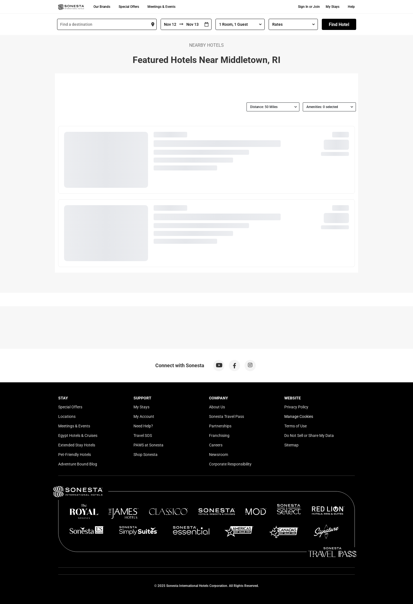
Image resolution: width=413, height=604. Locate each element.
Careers (215, 445)
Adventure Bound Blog (77, 464)
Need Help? (143, 426)
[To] (192, 24)
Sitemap (291, 445)
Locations (67, 416)
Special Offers (129, 7)
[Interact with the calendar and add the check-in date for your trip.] (206, 24)
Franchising (219, 435)
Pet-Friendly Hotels (74, 454)
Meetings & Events (161, 7)
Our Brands (101, 7)
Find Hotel (339, 24)
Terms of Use (295, 426)
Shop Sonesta (145, 454)
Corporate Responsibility (230, 464)
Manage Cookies (298, 416)
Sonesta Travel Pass (226, 416)
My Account (143, 416)
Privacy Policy (296, 407)
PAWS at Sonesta (148, 445)
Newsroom (218, 454)
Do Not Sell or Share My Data (309, 435)
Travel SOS (142, 435)
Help (351, 7)
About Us (217, 407)
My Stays (332, 7)
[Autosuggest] (107, 24)
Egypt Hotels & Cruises (77, 435)
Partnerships (220, 426)
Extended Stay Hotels (76, 445)
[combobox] (107, 24)
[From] (170, 24)
